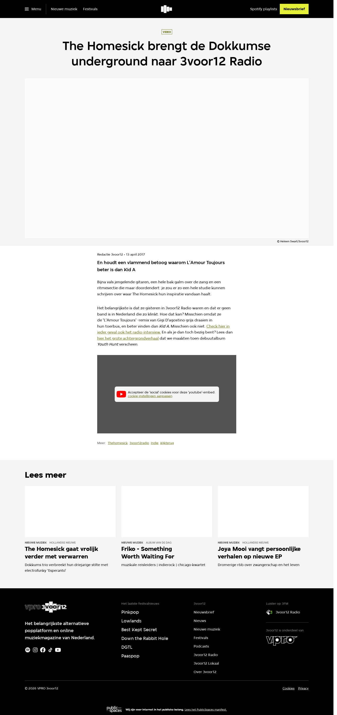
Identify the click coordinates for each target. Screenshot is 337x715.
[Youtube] (58, 650)
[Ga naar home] (167, 9)
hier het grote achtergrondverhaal (128, 338)
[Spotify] (28, 650)
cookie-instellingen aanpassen (150, 396)
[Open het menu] (33, 9)
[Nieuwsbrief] (294, 9)
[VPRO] (281, 641)
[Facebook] (43, 650)
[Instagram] (35, 650)
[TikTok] (50, 650)
